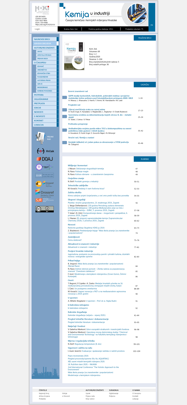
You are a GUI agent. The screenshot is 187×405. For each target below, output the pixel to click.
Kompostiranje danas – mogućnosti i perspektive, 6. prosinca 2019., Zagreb (98, 214)
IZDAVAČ (40, 66)
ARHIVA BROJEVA (42, 43)
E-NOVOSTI (39, 116)
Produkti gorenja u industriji (86, 181)
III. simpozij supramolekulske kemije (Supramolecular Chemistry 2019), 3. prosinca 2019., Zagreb (95, 219)
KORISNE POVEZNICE (44, 91)
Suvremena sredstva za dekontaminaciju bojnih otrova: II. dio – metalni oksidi (99, 116)
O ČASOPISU (40, 62)
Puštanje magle (81, 171)
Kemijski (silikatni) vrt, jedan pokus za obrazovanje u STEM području (98, 142)
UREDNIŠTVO (42, 70)
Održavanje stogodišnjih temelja (90, 168)
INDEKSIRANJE (42, 87)
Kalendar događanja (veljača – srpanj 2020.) (87, 315)
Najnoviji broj (44, 393)
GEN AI (39, 84)
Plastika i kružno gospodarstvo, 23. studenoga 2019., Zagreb (93, 202)
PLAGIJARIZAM (42, 77)
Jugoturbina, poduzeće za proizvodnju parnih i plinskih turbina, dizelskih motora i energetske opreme (99, 255)
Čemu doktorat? (75, 240)
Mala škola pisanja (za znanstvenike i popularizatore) (90, 372)
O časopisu (136, 393)
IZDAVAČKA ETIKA (43, 73)
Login (37, 29)
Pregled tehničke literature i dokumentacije (86, 322)
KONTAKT (38, 120)
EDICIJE (37, 107)
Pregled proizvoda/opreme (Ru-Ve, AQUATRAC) (88, 358)
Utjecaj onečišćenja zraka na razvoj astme (86, 109)
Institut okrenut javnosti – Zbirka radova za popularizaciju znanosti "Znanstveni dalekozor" (96, 269)
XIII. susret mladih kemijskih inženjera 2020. (86, 361)
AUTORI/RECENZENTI (44, 47)
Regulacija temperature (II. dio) (88, 344)
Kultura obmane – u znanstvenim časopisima (94, 174)
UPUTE (39, 52)
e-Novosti (66, 396)
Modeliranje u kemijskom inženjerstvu (84, 375)
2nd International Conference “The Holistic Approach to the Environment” (93, 368)
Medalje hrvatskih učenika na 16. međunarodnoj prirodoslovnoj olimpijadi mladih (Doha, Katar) (95, 284)
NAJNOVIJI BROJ (42, 39)
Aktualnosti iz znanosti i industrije (82, 247)
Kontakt (135, 396)
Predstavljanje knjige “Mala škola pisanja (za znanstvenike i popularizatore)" (98, 231)
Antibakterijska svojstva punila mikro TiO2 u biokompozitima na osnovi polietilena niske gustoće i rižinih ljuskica (99, 129)
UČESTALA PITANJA (44, 55)
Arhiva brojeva (44, 396)
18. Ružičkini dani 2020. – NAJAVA (82, 364)
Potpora (112, 396)
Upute (88, 393)
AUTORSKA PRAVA (44, 80)
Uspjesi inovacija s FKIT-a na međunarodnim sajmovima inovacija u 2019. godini (97, 292)
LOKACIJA (39, 124)
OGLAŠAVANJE (41, 99)
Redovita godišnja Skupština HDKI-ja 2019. (86, 227)
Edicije (64, 393)
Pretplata (42, 399)
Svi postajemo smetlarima (86, 288)
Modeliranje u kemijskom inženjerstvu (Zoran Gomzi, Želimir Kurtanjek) (97, 275)
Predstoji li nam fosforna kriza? (91, 188)
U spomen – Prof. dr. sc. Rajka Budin (101, 301)
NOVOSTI (38, 112)
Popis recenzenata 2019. (78, 355)
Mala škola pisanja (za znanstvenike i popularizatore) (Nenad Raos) (95, 264)
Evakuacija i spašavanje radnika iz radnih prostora (103, 351)
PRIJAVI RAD (50, 137)
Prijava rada (90, 396)
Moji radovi (90, 399)
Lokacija (135, 399)
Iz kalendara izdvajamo (78, 308)
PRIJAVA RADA (42, 59)
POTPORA (39, 94)
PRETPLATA (39, 103)
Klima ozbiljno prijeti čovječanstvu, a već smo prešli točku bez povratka (98, 195)
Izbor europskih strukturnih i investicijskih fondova (107, 329)
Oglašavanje (113, 393)
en (152, 25)
